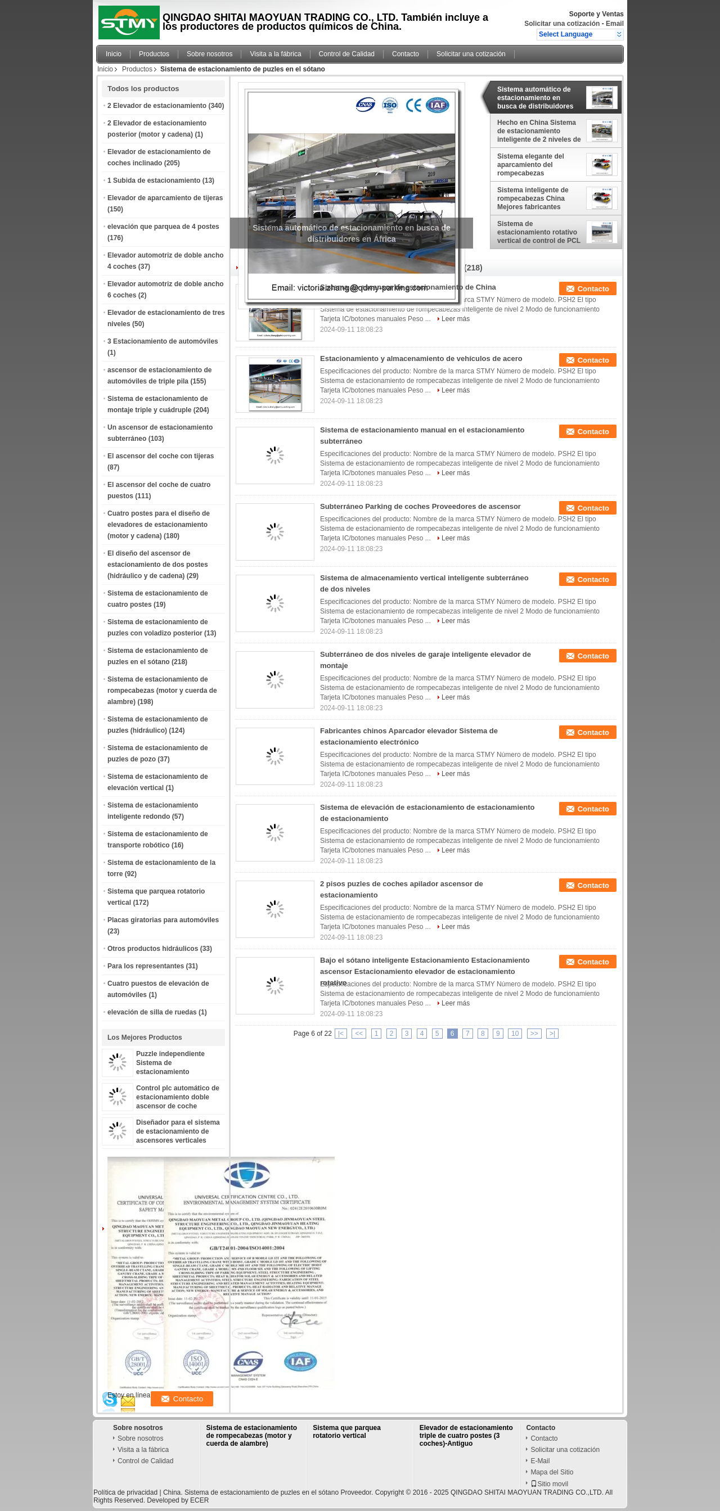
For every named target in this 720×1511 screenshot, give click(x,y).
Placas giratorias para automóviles (163, 920)
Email (615, 24)
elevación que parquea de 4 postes (163, 227)
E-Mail (540, 1461)
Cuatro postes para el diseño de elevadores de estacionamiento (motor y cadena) (158, 524)
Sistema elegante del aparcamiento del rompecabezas (530, 164)
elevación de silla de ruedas (152, 1012)
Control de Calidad (347, 54)
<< (359, 1034)
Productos (154, 54)
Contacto (405, 54)
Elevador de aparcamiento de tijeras (165, 198)
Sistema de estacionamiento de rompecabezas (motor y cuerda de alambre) (162, 690)
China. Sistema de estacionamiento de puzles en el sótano (251, 1492)
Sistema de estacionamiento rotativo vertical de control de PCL (538, 232)
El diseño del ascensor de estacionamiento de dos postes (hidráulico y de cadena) (157, 564)
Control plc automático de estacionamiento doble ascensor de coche (177, 1097)
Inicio (114, 54)
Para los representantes (145, 966)
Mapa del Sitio (551, 1472)
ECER (199, 1500)
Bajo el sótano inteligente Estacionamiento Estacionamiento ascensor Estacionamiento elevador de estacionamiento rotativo (425, 971)
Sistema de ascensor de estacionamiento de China (408, 287)
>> (534, 1034)
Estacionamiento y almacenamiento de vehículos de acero (421, 358)
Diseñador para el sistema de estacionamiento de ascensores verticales (178, 1131)
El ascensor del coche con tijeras (160, 456)
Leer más (456, 319)
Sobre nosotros (209, 54)
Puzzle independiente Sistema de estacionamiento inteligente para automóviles (170, 1072)
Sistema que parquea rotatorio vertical (347, 1432)
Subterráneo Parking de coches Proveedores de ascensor (420, 506)
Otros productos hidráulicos (152, 949)
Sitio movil (549, 1484)
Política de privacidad (125, 1492)
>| (552, 1034)
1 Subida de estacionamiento (153, 180)
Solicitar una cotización (562, 24)
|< (341, 1034)
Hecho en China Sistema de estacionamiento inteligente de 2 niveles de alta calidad (539, 131)
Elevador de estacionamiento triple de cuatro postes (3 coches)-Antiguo (466, 1435)
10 (515, 1034)
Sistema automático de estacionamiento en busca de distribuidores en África (535, 97)
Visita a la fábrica (275, 54)
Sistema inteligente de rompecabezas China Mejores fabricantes (533, 198)
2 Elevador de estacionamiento (156, 106)
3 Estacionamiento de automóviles (162, 341)
